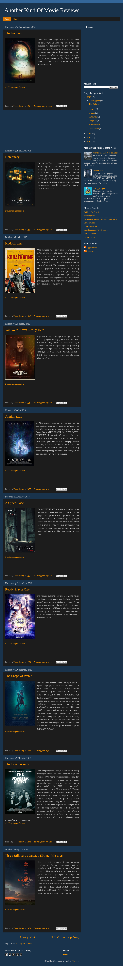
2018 (89, 97)
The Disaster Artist (18, 764)
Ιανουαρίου (94, 129)
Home (7, 19)
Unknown (90, 251)
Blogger (75, 961)
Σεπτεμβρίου (94, 100)
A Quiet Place (14, 503)
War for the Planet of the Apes (105, 153)
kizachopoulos (89, 216)
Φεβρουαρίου (95, 125)
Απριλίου (93, 117)
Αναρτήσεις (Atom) (24, 943)
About (15, 19)
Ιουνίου (92, 109)
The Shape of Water (18, 676)
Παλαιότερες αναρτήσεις (65, 937)
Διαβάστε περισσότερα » (15, 87)
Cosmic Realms (90, 233)
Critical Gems (89, 223)
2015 (89, 141)
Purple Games (89, 237)
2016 (89, 137)
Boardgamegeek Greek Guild (95, 230)
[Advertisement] (42, 129)
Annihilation (13, 416)
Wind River (98, 170)
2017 (89, 133)
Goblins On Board (91, 212)
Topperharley (91, 247)
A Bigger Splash (99, 188)
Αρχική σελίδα (28, 937)
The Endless (13, 33)
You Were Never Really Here (24, 330)
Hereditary (12, 157)
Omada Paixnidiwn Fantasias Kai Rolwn (100, 219)
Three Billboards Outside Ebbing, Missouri (34, 855)
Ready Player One (17, 589)
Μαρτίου (93, 121)
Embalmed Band (90, 226)
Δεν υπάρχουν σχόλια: (43, 106)
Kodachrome (13, 243)
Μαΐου (92, 113)
